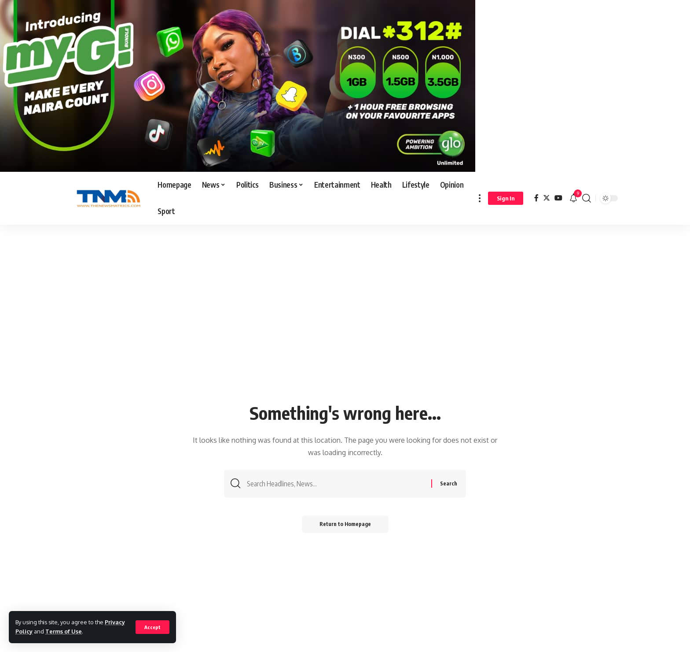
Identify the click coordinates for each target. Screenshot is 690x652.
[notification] (573, 198)
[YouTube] (558, 198)
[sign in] (505, 198)
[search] (586, 198)
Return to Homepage (345, 524)
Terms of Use (63, 631)
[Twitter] (546, 198)
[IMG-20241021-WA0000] (237, 85)
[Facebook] (536, 198)
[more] (479, 198)
